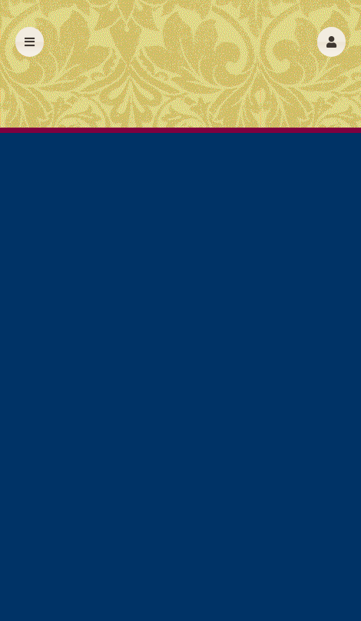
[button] (331, 42)
